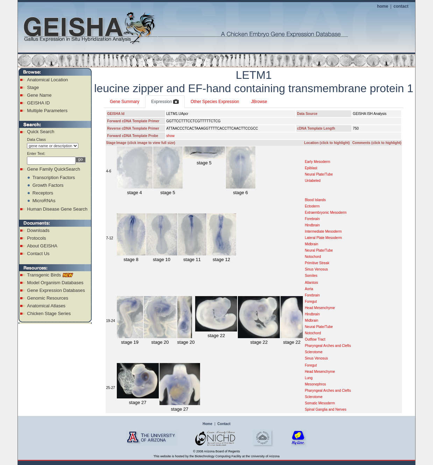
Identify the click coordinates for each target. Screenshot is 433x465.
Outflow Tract (315, 339)
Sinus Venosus (316, 269)
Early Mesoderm (317, 162)
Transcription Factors (54, 177)
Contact (224, 424)
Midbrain (311, 244)
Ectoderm (312, 206)
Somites (311, 276)
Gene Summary (124, 101)
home (382, 6)
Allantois (311, 283)
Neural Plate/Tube (319, 174)
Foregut (311, 301)
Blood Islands (315, 200)
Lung (308, 378)
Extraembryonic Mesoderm (325, 212)
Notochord (313, 257)
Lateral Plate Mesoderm (323, 238)
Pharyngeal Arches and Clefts (328, 346)
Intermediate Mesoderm (323, 231)
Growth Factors (48, 185)
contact (401, 6)
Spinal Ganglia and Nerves (325, 409)
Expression (165, 102)
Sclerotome (313, 352)
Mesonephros (315, 384)
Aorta (309, 289)
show (170, 136)
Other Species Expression (215, 101)
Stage (33, 87)
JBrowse (259, 101)
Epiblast (311, 168)
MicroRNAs (44, 200)
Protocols (36, 238)
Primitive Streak (317, 263)
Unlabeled (312, 181)
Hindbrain (312, 225)
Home (207, 424)
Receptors (43, 193)
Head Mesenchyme (320, 308)
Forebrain (312, 219)
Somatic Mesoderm (320, 403)
